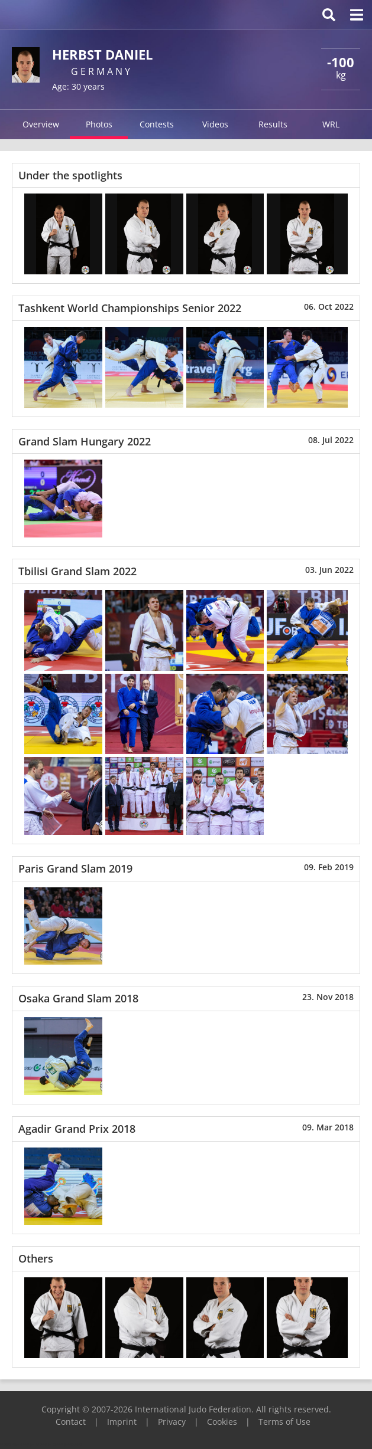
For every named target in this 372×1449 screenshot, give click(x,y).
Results (272, 124)
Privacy (172, 1421)
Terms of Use (284, 1421)
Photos (99, 124)
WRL (330, 124)
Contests (157, 124)
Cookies (222, 1421)
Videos (215, 124)
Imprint (122, 1421)
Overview (40, 124)
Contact (71, 1421)
